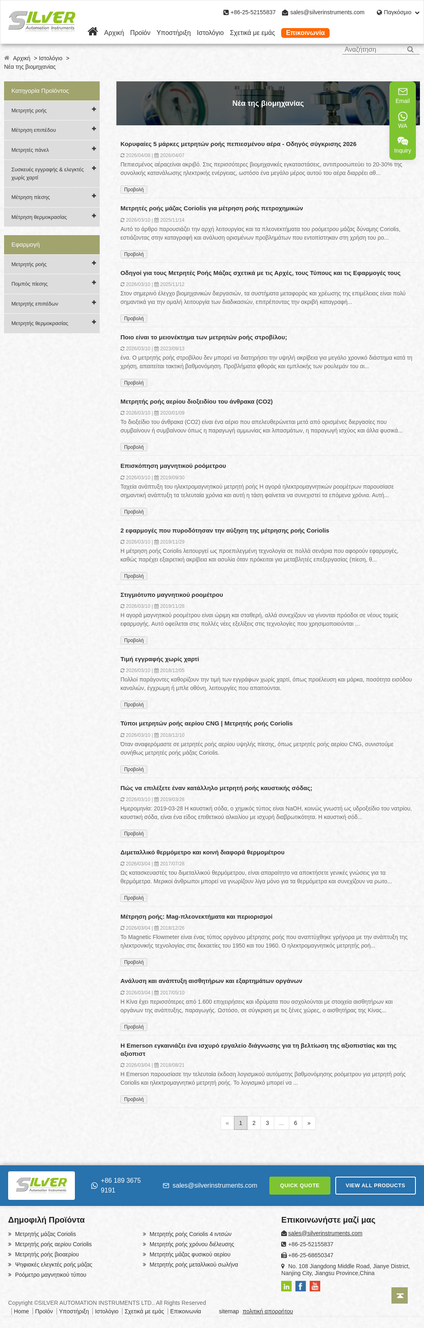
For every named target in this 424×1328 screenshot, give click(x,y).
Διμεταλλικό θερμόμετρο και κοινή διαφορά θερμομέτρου (202, 852)
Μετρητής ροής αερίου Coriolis (52, 1244)
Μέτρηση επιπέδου (33, 130)
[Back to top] (399, 1295)
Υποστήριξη (174, 32)
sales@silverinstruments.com (327, 12)
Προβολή (134, 189)
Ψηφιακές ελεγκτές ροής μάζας (52, 1264)
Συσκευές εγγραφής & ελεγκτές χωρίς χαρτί (47, 173)
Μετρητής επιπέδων (34, 304)
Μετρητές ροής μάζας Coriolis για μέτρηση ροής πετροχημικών (211, 208)
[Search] (410, 49)
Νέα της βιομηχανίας (30, 66)
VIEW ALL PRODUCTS (375, 1185)
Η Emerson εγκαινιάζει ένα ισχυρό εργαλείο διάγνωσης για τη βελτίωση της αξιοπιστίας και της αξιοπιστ (258, 1049)
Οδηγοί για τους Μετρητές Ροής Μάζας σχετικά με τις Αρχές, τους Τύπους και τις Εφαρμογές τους (260, 272)
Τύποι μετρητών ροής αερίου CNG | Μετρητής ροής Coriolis (206, 723)
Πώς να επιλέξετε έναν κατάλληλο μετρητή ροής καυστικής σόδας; (216, 787)
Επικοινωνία (305, 32)
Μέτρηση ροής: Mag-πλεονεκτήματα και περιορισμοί (196, 916)
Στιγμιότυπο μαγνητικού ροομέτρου (171, 594)
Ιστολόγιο (210, 32)
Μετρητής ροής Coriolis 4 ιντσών (190, 1234)
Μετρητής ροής (29, 110)
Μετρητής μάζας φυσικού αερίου (189, 1254)
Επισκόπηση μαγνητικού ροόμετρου (173, 465)
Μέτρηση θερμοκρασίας (39, 217)
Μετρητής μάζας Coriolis (44, 1234)
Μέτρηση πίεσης (30, 197)
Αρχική (114, 32)
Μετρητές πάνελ (30, 150)
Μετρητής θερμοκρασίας (39, 323)
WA (403, 120)
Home (21, 1311)
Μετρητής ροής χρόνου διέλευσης (191, 1244)
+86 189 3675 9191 (116, 1185)
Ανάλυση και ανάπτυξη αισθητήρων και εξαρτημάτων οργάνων (211, 980)
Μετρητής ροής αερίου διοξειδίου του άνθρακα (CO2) (196, 401)
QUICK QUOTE (299, 1185)
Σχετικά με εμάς (252, 32)
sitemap (229, 1311)
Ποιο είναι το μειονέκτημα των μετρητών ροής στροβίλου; (203, 337)
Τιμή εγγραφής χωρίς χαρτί (159, 658)
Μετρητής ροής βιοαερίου (46, 1254)
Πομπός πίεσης (29, 284)
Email (403, 95)
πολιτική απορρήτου (268, 1311)
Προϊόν (140, 32)
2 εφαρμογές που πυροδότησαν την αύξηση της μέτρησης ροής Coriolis (224, 530)
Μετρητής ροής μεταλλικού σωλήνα (193, 1264)
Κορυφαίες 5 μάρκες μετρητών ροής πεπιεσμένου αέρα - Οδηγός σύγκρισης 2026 (238, 143)
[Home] (92, 33)
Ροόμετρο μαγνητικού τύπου (49, 1274)
